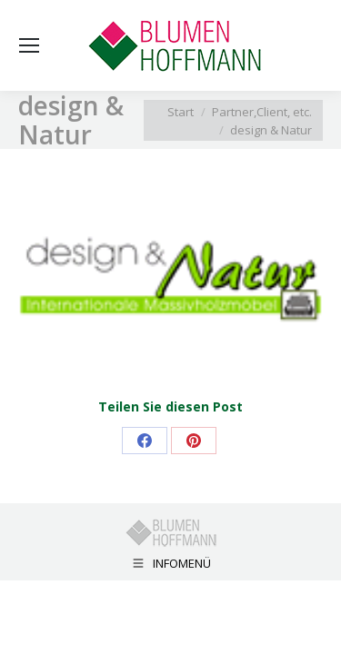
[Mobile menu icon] (29, 45)
